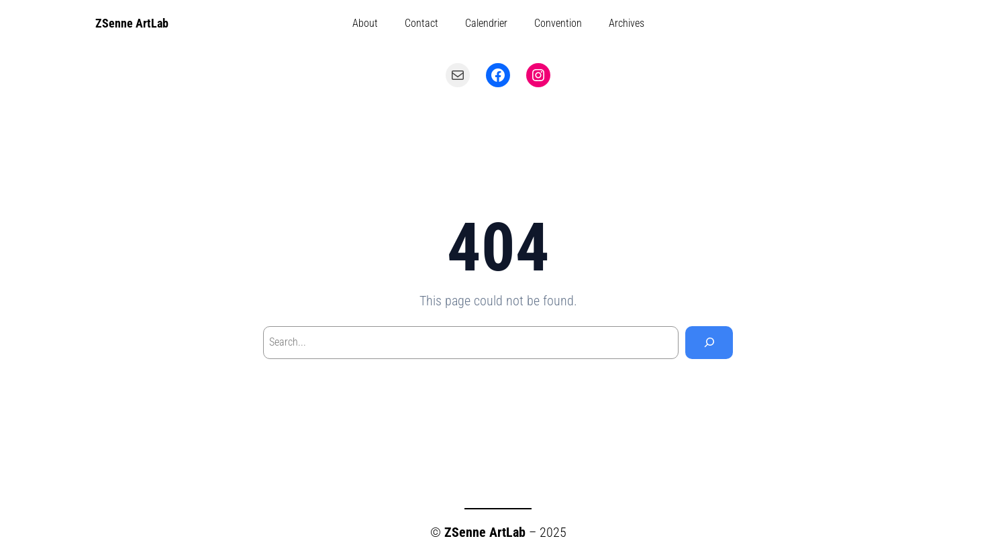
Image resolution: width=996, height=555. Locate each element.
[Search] (709, 342)
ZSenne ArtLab (131, 23)
